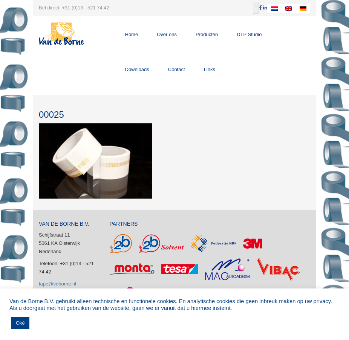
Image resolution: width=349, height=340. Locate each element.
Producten (207, 34)
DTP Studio (249, 34)
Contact (176, 69)
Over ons (167, 34)
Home (131, 34)
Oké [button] (20, 323)
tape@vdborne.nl (57, 284)
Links (209, 69)
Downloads (137, 69)
